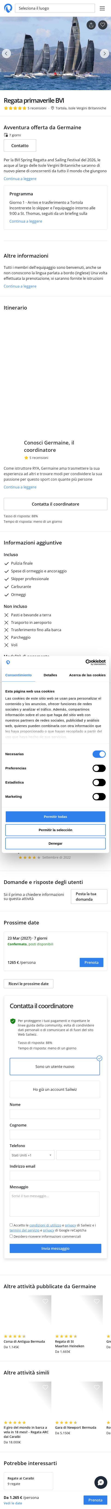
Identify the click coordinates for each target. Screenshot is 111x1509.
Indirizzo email (22, 1166)
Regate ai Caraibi (21, 1478)
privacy (70, 1225)
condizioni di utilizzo (45, 1225)
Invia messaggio (55, 1248)
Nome (15, 1104)
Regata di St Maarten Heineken (69, 1343)
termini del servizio (24, 1230)
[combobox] (32, 1155)
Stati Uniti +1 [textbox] (22, 1155)
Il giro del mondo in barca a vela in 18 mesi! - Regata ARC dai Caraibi (26, 1432)
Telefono (17, 1145)
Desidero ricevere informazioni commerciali (45, 1236)
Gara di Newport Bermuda (75, 1427)
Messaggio (19, 1186)
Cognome (18, 1125)
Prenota (92, 962)
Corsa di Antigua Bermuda (24, 1341)
